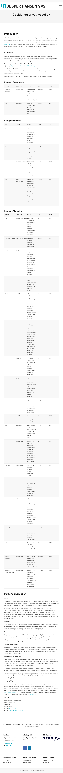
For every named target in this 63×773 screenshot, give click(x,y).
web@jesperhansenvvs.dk (11, 692)
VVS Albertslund (26, 724)
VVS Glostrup (37, 724)
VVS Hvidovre (28, 726)
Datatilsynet (32, 694)
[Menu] (59, 6)
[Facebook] (25, 748)
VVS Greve (36, 726)
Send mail (8, 745)
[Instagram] (29, 748)
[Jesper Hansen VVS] (24, 6)
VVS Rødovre (55, 724)
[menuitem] (59, 6)
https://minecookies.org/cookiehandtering (23, 66)
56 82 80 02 (12, 708)
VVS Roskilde (7, 724)
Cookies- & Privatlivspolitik (38, 770)
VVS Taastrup (46, 724)
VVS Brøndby (16, 724)
